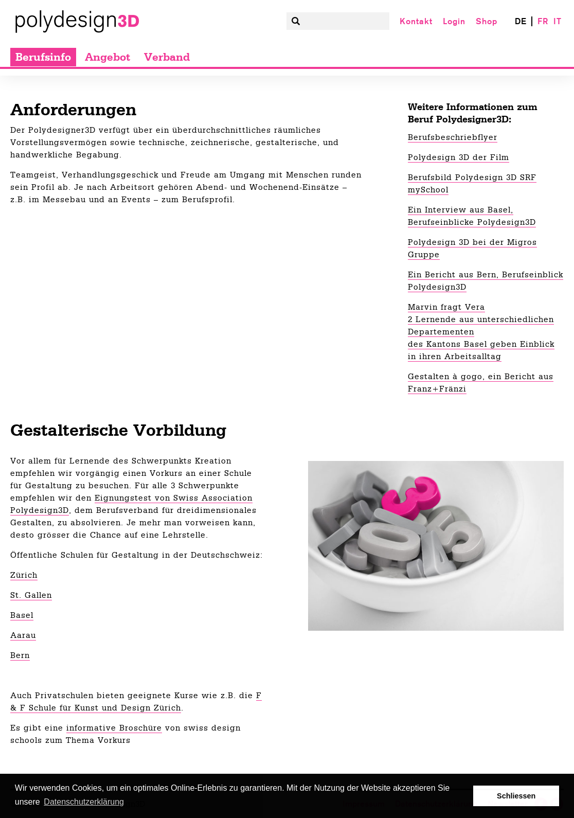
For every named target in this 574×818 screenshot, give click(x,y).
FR (542, 21)
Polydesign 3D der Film (458, 157)
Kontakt (416, 21)
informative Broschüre (114, 728)
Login (454, 21)
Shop (486, 21)
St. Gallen (31, 595)
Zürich (24, 575)
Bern (20, 655)
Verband (167, 57)
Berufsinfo (43, 57)
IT (557, 21)
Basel (21, 615)
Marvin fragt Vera (446, 307)
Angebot (107, 57)
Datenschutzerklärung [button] (84, 801)
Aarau (23, 635)
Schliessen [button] (516, 796)
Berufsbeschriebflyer (452, 137)
